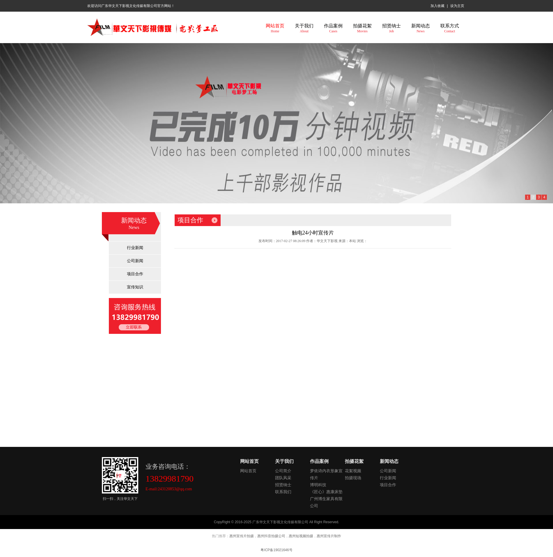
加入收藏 (437, 6)
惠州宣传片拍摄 (241, 536)
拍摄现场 (353, 477)
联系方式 (449, 28)
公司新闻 (135, 261)
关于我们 (304, 28)
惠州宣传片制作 (329, 536)
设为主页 (457, 6)
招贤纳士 (391, 28)
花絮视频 (353, 470)
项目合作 (135, 274)
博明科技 (318, 484)
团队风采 (283, 477)
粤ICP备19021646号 (276, 550)
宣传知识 (135, 287)
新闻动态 (420, 28)
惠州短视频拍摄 (301, 536)
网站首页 (275, 28)
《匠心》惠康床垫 (326, 491)
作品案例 (333, 28)
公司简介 (283, 470)
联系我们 (283, 491)
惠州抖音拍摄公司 (271, 536)
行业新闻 (135, 248)
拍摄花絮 (362, 28)
